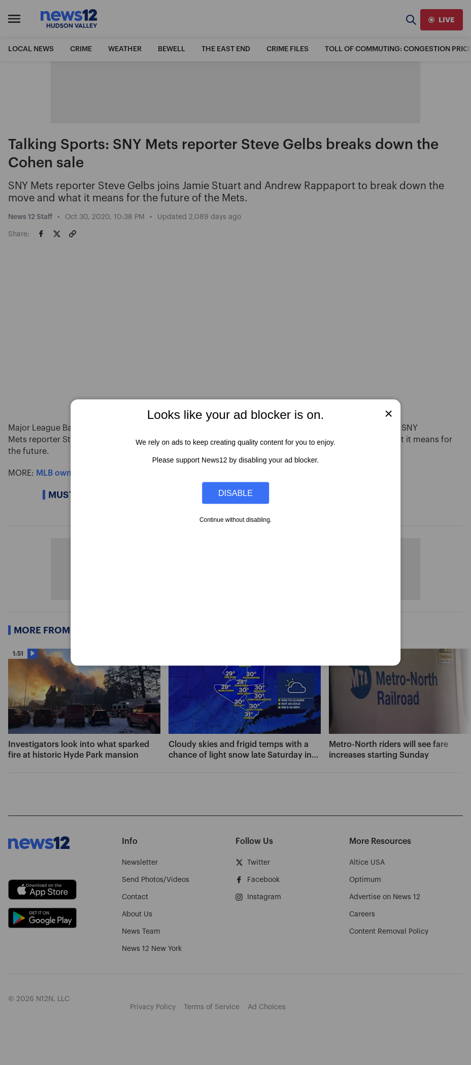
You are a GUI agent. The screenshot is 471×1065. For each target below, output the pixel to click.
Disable (235, 492)
